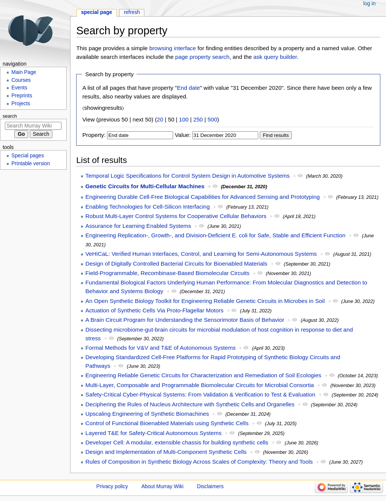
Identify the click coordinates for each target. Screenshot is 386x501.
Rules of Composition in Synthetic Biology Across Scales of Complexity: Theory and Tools (199, 461)
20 (160, 119)
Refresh (132, 12)
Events (19, 88)
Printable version (30, 163)
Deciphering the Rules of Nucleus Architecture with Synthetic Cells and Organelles (190, 404)
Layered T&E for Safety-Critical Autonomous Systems (154, 433)
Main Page (23, 72)
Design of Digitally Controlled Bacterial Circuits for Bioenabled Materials (177, 263)
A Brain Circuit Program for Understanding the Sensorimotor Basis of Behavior (185, 320)
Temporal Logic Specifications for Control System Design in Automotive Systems (188, 175)
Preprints (21, 95)
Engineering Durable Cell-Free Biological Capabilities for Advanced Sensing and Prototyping (203, 197)
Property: (94, 135)
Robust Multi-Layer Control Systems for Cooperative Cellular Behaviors (176, 216)
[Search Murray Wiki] (33, 126)
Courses (21, 80)
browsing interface (172, 48)
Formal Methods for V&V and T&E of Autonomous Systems (161, 347)
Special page (96, 12)
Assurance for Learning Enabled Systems (138, 226)
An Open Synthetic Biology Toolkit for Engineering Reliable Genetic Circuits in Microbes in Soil (205, 301)
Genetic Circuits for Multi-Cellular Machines (145, 186)
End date (188, 88)
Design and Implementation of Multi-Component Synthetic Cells (166, 452)
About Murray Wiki (162, 486)
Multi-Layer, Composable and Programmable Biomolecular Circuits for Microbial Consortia (200, 385)
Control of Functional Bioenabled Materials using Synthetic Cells (167, 423)
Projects (20, 103)
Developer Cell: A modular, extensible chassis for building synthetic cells (177, 442)
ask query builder (275, 57)
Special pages (27, 155)
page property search (202, 57)
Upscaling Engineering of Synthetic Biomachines (147, 413)
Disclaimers (210, 486)
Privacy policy (112, 486)
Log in (369, 3)
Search (10, 116)
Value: (183, 135)
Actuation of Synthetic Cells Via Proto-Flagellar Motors (155, 310)
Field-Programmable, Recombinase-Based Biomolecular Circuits (168, 273)
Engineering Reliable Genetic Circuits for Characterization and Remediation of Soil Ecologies (204, 375)
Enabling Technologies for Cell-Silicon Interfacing (148, 206)
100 (183, 119)
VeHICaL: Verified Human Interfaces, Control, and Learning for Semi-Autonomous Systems (201, 253)
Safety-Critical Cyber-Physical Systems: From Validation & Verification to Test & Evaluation (201, 394)
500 (212, 119)
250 (198, 119)
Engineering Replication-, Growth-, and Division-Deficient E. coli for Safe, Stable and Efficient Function (216, 235)
